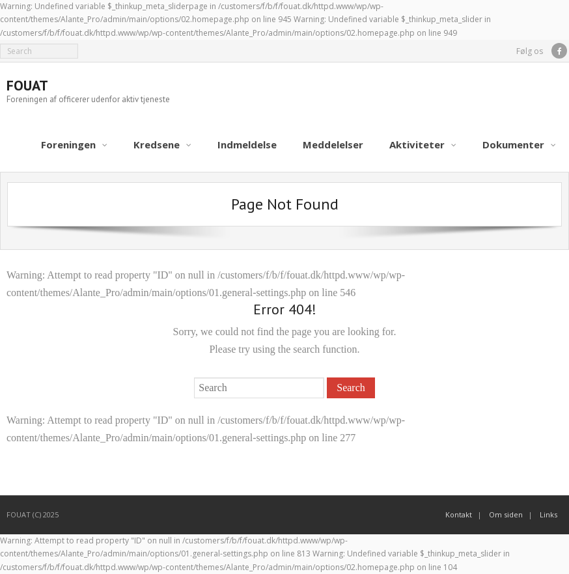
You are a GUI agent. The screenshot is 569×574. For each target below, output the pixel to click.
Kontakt (458, 514)
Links (548, 514)
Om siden (506, 514)
